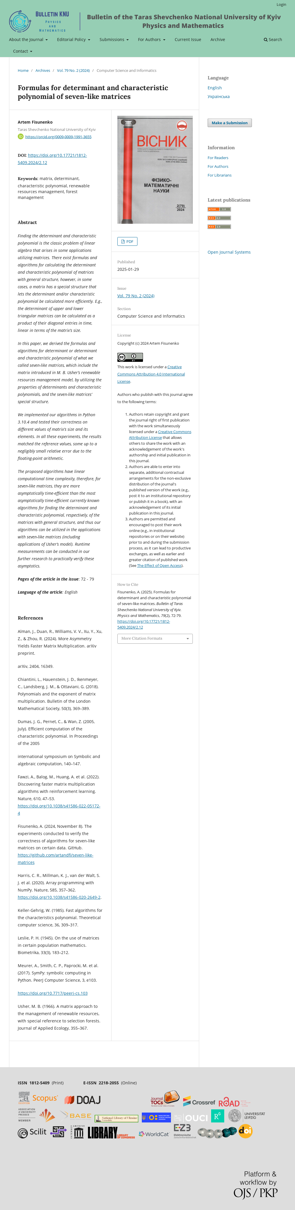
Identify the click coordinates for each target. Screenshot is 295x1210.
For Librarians (220, 175)
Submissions (113, 39)
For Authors (150, 39)
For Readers (218, 157)
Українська (219, 96)
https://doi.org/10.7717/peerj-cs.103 (53, 993)
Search (273, 39)
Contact (21, 51)
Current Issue (188, 39)
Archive (218, 39)
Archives (43, 70)
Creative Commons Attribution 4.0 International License (151, 374)
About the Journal (27, 39)
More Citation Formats (141, 638)
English (215, 87)
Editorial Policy (72, 39)
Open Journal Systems (229, 252)
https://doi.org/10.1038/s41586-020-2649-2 (59, 897)
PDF (129, 241)
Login (281, 4)
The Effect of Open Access (159, 565)
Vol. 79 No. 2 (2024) (73, 70)
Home (23, 70)
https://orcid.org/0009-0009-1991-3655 (58, 136)
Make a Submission (230, 122)
